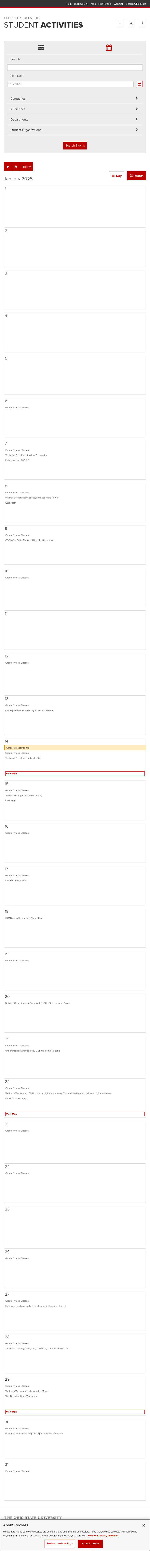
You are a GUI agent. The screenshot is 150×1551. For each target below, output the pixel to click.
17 (6, 869)
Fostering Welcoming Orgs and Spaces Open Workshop (34, 1433)
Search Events (75, 146)
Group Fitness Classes (17, 407)
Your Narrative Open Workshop (21, 1396)
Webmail (118, 4)
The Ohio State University (12, 4)
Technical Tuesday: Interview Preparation (26, 455)
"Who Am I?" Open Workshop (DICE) (23, 795)
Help (69, 4)
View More (12, 773)
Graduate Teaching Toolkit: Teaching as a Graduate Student (35, 1306)
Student (43, 25)
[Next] (16, 166)
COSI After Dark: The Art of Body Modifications (29, 540)
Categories (17, 99)
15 (6, 784)
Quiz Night (10, 502)
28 (7, 1337)
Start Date (16, 76)
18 (6, 911)
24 (7, 1166)
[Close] (143, 1529)
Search (15, 59)
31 (6, 1464)
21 (6, 1039)
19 (6, 954)
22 (7, 1081)
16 (6, 826)
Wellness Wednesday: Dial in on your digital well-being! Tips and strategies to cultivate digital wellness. (58, 1093)
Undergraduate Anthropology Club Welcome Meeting (32, 1050)
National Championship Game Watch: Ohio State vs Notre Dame (37, 1003)
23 (7, 1124)
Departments (19, 120)
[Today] (26, 166)
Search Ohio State (136, 4)
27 (7, 1294)
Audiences (17, 109)
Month (138, 176)
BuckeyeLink (81, 4)
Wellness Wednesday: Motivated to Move (26, 1391)
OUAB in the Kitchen (15, 880)
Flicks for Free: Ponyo (16, 1098)
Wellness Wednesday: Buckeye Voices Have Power (32, 497)
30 (7, 1422)
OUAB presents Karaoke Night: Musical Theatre (29, 710)
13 (6, 698)
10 (6, 571)
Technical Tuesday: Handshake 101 (22, 758)
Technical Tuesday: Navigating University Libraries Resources (36, 1348)
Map (93, 4)
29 (7, 1379)
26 (7, 1251)
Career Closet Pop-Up (17, 747)
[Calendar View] (140, 84)
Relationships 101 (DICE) (17, 460)
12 (6, 656)
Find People (104, 4)
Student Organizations (25, 130)
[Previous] (8, 166)
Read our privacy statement (103, 1539)
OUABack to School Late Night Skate (24, 918)
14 (6, 741)
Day (119, 176)
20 (7, 996)
